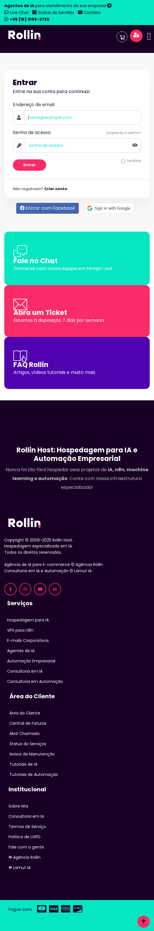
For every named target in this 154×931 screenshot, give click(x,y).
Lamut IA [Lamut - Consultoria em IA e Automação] (83, 571)
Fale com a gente (26, 847)
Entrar (29, 164)
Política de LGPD (24, 837)
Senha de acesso (32, 132)
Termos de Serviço (27, 826)
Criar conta (55, 188)
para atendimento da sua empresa (55, 6)
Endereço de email (33, 104)
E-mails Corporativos (28, 640)
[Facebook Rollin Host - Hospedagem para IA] (10, 589)
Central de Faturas (27, 723)
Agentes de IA (21, 651)
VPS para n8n (20, 630)
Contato (92, 12)
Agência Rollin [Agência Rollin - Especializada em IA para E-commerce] (89, 564)
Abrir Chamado (24, 733)
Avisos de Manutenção (32, 754)
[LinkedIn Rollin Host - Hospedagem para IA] (55, 589)
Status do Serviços (27, 744)
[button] (109, 208)
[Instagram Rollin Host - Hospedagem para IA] (25, 589)
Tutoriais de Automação (33, 774)
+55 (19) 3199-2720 (29, 19)
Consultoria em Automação (35, 681)
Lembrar (134, 160)
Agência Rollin (24, 857)
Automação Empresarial (31, 661)
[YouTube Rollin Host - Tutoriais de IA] (40, 589)
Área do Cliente (24, 713)
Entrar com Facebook (47, 208)
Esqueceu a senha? (124, 132)
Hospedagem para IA (28, 620)
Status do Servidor (56, 12)
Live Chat (19, 12)
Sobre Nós (18, 806)
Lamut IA (20, 867)
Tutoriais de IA (23, 764)
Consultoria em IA (24, 671)
